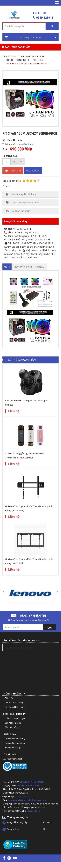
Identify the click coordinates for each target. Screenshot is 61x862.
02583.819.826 (22, 796)
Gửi (49, 627)
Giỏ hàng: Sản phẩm (30, 37)
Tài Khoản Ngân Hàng (15, 707)
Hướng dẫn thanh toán (15, 743)
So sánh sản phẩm (18, 210)
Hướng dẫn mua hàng (15, 738)
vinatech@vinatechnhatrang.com (27, 800)
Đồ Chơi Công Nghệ (17, 59)
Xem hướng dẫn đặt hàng (21, 194)
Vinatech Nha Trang (19, 648)
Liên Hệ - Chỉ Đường (14, 702)
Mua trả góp (33, 170)
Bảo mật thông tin (13, 727)
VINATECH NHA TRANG (32, 781)
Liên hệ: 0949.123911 (12, 759)
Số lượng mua (9, 155)
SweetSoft (34, 810)
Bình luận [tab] (40, 267)
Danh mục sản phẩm (16, 47)
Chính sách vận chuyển (15, 718)
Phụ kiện (38, 59)
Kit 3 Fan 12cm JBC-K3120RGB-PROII (26, 63)
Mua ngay (13, 170)
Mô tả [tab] (7, 267)
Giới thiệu (9, 698)
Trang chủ (9, 56)
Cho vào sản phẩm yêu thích (22, 202)
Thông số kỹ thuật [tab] (22, 267)
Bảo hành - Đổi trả (13, 722)
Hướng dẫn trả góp (13, 747)
